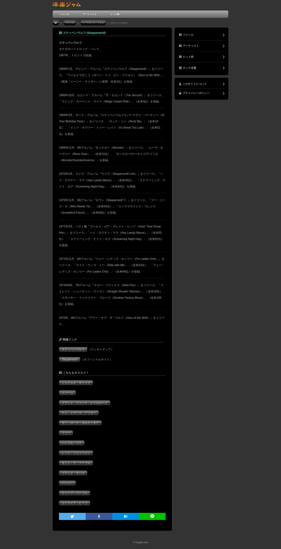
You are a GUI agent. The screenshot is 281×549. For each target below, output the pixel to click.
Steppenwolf (69, 359)
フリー (66, 432)
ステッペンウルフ (73, 349)
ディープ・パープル (74, 493)
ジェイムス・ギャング (76, 382)
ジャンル (64, 14)
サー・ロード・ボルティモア (80, 422)
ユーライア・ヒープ (74, 503)
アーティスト (90, 14)
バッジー (67, 483)
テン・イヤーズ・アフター (79, 412)
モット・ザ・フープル (76, 462)
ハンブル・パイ (72, 442)
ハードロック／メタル (93, 23)
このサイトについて (193, 84)
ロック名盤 (187, 67)
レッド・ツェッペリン (76, 452)
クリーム (67, 392)
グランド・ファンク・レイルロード (85, 402)
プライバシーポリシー (194, 93)
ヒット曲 (114, 14)
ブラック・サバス (73, 473)
